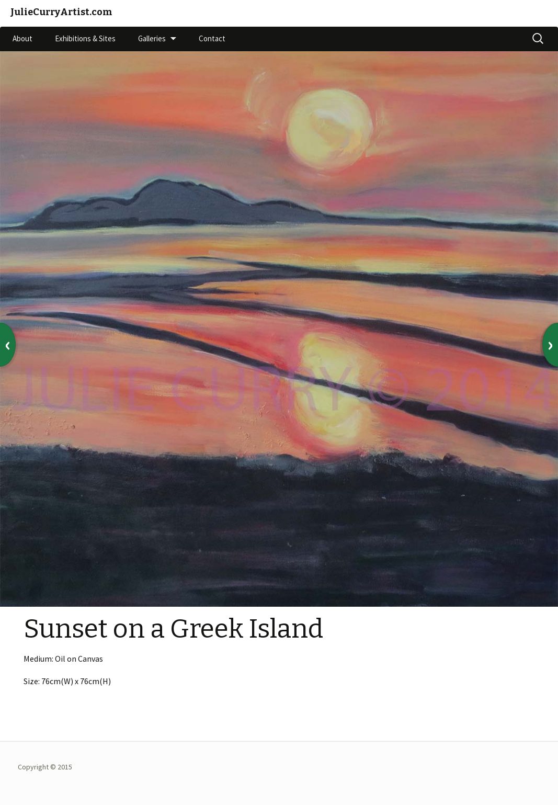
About (22, 38)
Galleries (152, 38)
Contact (212, 38)
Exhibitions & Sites (85, 38)
